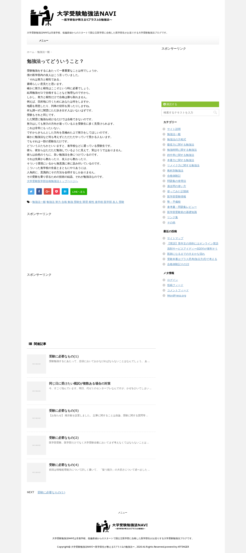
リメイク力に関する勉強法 (183, 165)
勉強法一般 (39, 202)
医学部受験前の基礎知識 (182, 212)
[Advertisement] (59, 243)
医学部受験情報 (176, 196)
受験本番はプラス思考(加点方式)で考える (192, 259)
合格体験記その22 (178, 264)
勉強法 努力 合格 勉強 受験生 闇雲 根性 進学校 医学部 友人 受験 (85, 202)
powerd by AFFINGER (177, 546)
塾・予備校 (174, 201)
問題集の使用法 (176, 181)
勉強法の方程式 (176, 139)
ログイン (172, 280)
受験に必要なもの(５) (64, 410)
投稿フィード (175, 285)
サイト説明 (174, 129)
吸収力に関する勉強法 (180, 144)
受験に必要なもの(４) (64, 465)
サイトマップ (175, 238)
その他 (171, 222)
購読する (170, 104)
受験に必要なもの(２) (64, 438)
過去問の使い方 (176, 186)
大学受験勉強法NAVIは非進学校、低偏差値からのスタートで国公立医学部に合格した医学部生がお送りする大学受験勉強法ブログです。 (123, 538)
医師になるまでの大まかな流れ (186, 254)
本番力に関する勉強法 (180, 160)
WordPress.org (176, 295)
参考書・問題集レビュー (182, 207)
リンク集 (172, 217)
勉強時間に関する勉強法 (182, 150)
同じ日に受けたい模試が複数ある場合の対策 (80, 383)
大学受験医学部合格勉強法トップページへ (52, 181)
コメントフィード (178, 290)
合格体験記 (174, 175)
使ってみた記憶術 (178, 191)
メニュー (43, 40)
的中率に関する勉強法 (180, 155)
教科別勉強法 (175, 170)
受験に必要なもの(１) (64, 356)
